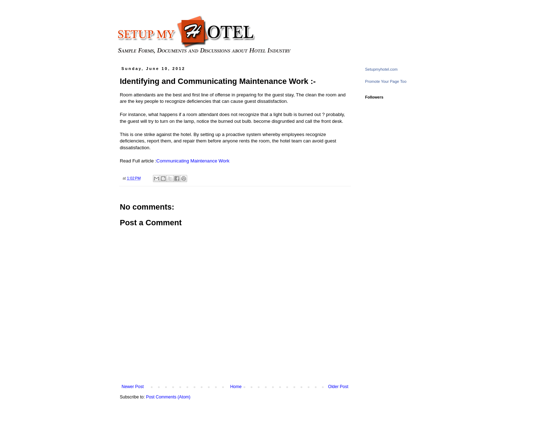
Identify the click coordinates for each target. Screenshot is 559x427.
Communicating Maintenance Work (193, 161)
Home (236, 386)
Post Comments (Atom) (168, 397)
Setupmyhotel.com (381, 69)
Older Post (338, 386)
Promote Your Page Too (385, 81)
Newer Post (133, 386)
